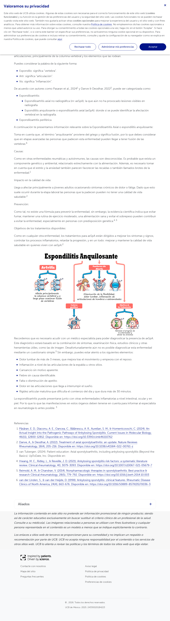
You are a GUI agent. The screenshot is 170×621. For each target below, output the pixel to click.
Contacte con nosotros (33, 566)
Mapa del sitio (27, 571)
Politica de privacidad (97, 571)
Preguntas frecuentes (32, 576)
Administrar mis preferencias (118, 46)
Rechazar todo (82, 46)
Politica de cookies (95, 576)
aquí (60, 39)
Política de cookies (101, 24)
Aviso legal (91, 566)
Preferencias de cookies (98, 581)
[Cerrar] (165, 5)
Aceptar (153, 46)
